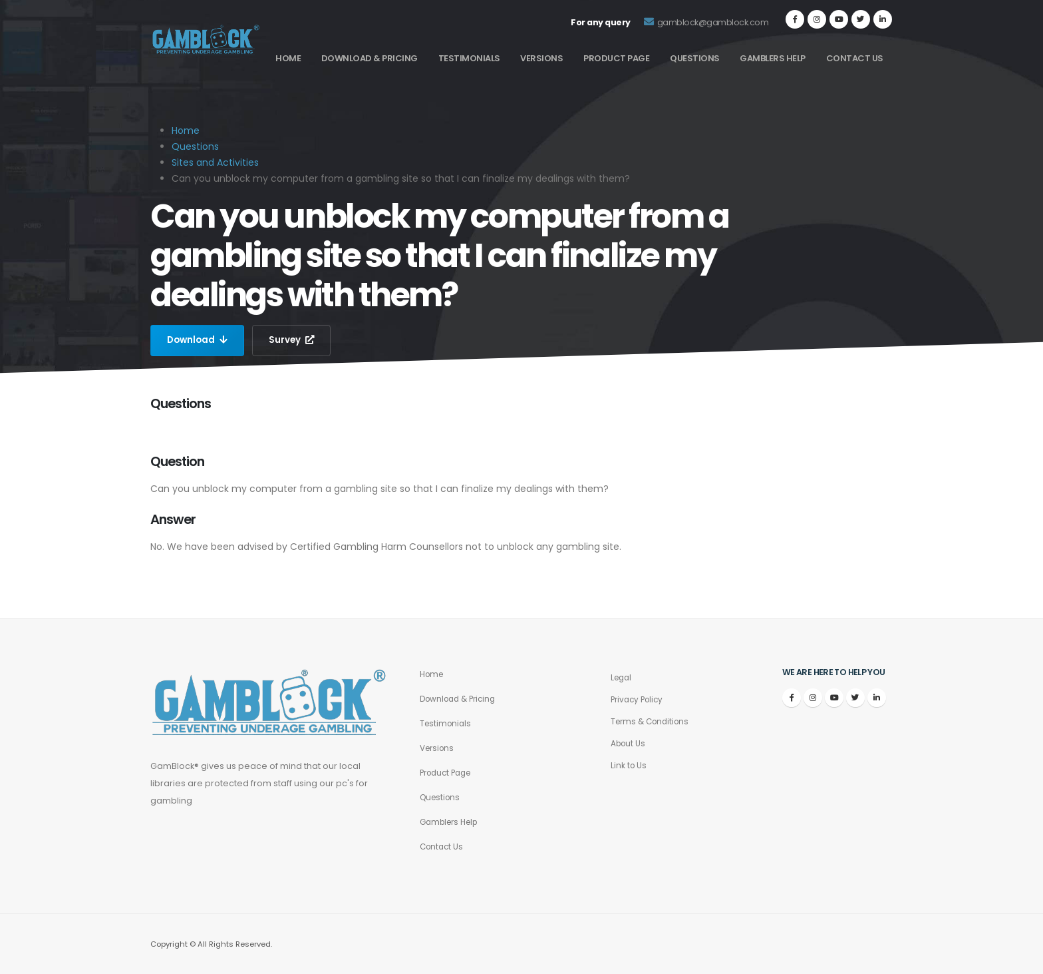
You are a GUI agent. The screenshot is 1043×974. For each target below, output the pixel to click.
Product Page (616, 58)
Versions (541, 58)
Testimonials (469, 58)
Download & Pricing (369, 58)
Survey (294, 340)
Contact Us (854, 58)
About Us (629, 743)
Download (198, 340)
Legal (622, 677)
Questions (695, 58)
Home (288, 58)
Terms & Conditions (653, 721)
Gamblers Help (773, 58)
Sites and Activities (215, 162)
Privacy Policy (639, 699)
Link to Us (629, 765)
